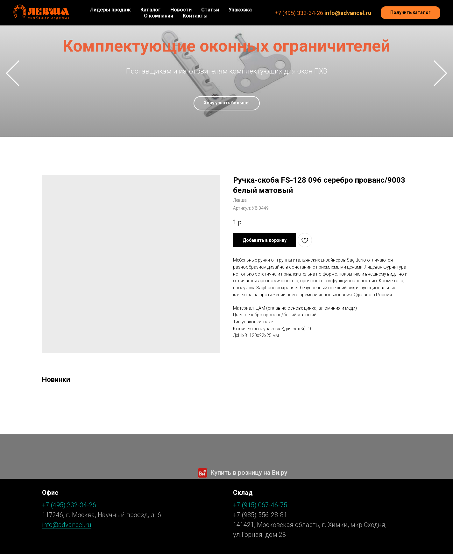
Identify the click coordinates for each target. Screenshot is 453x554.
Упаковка (240, 10)
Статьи (210, 10)
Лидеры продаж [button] (110, 10)
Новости (181, 10)
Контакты (195, 16)
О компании (158, 16)
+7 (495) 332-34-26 (299, 13)
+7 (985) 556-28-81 (260, 515)
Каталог (150, 10)
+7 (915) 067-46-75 (260, 505)
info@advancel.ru (347, 13)
